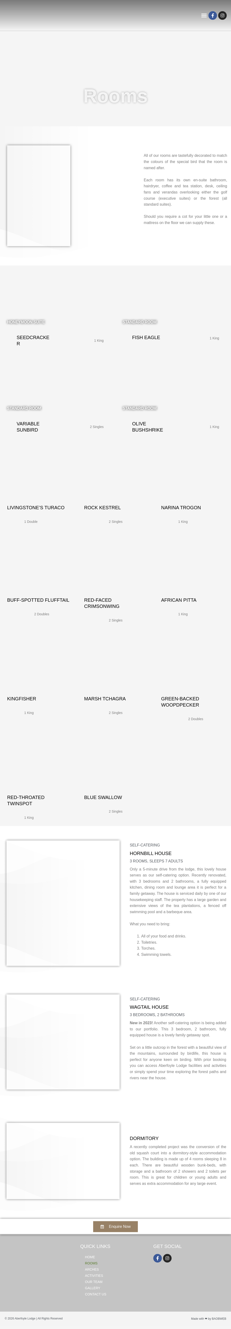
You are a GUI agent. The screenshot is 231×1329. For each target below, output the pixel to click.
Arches (92, 1272)
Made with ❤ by (201, 1321)
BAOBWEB (219, 1321)
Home (90, 1259)
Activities (94, 1278)
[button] (203, 16)
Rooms (91, 1266)
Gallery (92, 1290)
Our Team (94, 1284)
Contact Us (95, 1296)
